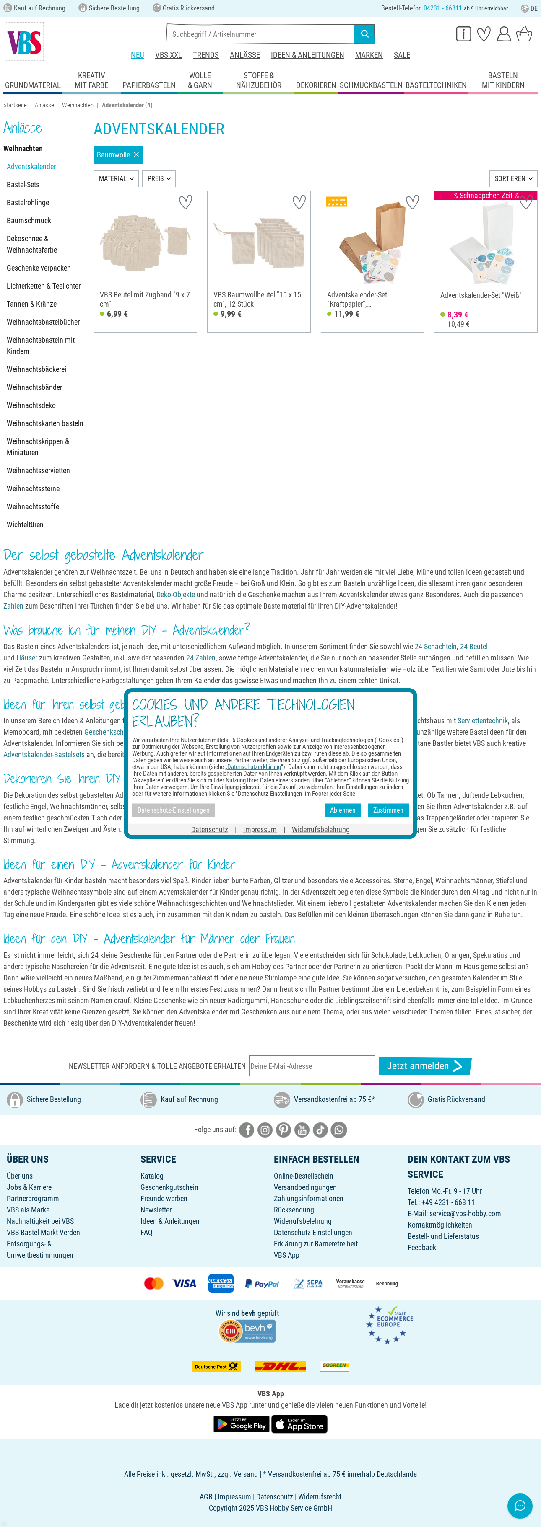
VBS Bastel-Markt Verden (43, 1232)
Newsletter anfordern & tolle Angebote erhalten (157, 1066)
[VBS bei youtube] (302, 1129)
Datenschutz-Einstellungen (313, 1232)
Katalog (152, 1175)
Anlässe (245, 55)
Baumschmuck (29, 220)
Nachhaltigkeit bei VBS (40, 1221)
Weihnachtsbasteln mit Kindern (41, 345)
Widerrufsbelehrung (303, 1221)
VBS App (286, 1255)
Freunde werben (163, 1198)
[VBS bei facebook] (246, 1129)
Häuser (26, 657)
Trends (206, 55)
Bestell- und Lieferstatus (443, 1236)
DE (529, 9)
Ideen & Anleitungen (307, 55)
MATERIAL (113, 179)
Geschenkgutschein (169, 1187)
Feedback (422, 1247)
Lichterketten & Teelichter (44, 285)
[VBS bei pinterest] (283, 1129)
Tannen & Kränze (32, 303)
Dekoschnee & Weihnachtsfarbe (32, 244)
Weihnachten (78, 105)
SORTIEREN (510, 179)
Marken (369, 55)
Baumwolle (118, 154)
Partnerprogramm (33, 1198)
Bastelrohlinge (28, 202)
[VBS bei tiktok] (320, 1129)
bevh (248, 1313)
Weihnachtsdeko (31, 405)
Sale (402, 55)
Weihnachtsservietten (38, 470)
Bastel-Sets (23, 184)
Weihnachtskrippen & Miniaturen (38, 447)
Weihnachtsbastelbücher (43, 321)
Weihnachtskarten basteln (45, 423)
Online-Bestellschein (303, 1175)
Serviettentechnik (483, 720)
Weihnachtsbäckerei (36, 369)
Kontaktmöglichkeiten (440, 1224)
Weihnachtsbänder (34, 387)
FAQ (146, 1232)
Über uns (20, 1175)
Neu (137, 55)
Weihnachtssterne (33, 488)
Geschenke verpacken (39, 267)
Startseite (15, 105)
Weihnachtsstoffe (33, 506)
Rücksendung (294, 1209)
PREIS (156, 179)
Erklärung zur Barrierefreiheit (316, 1243)
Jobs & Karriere (29, 1187)
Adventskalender (31, 166)
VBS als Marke (28, 1209)
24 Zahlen (201, 657)
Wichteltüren (25, 524)
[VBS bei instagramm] (265, 1129)
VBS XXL (168, 55)
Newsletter (156, 1209)
